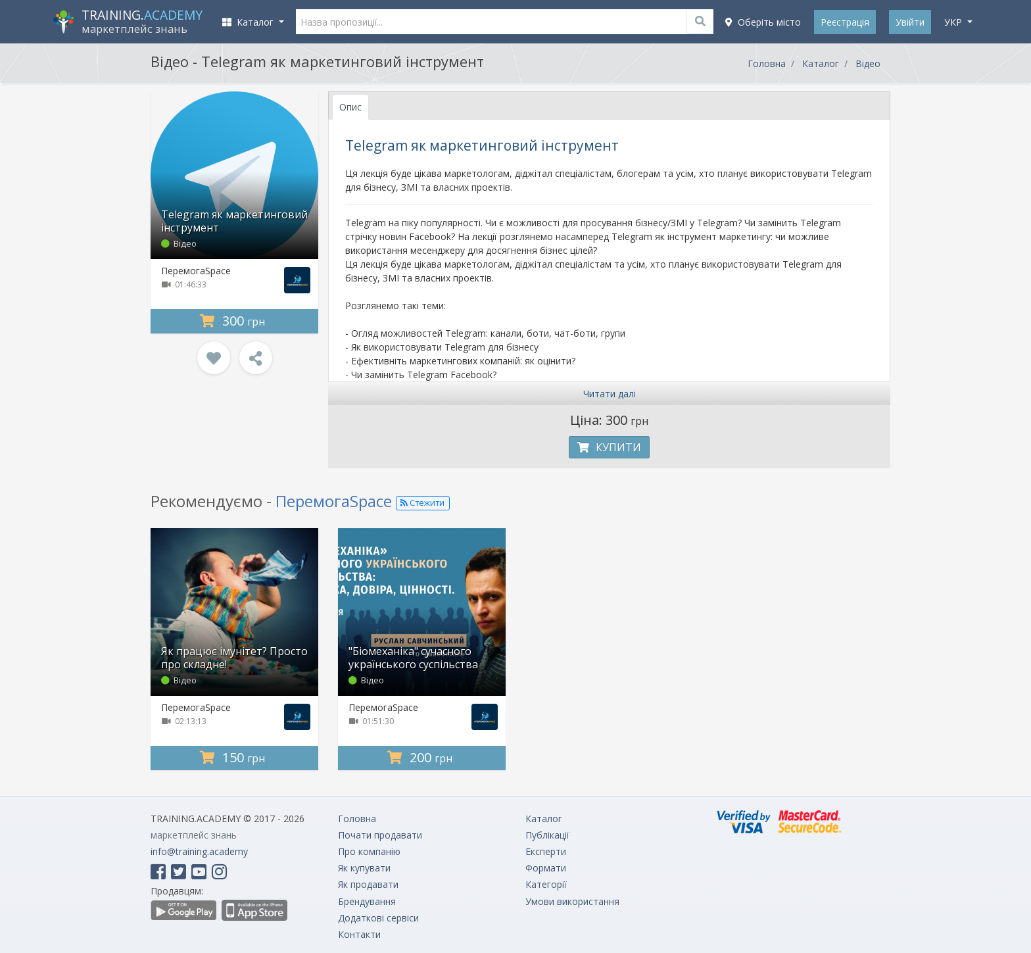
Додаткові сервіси (378, 918)
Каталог (820, 63)
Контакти (359, 934)
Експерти (545, 851)
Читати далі (609, 393)
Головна (767, 63)
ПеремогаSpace (196, 270)
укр (954, 22)
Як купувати (364, 868)
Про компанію (369, 851)
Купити (609, 447)
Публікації (547, 835)
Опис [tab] (350, 107)
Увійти (910, 22)
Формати (545, 868)
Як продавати (368, 884)
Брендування (367, 901)
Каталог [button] (249, 22)
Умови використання (572, 901)
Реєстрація (845, 22)
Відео (867, 63)
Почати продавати (380, 835)
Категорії (546, 884)
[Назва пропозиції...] (505, 21)
